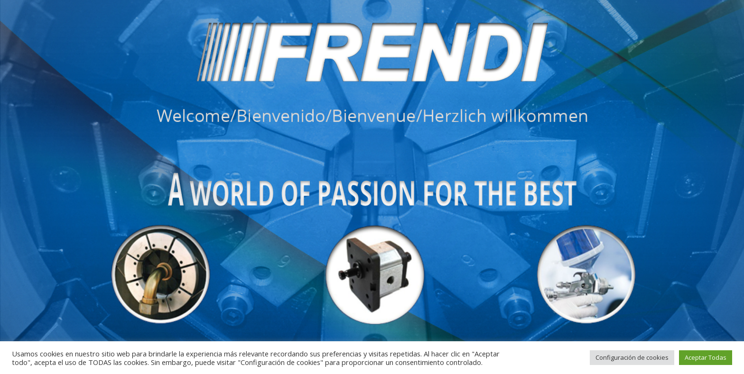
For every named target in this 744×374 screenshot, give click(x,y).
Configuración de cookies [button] (632, 357)
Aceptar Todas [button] (705, 357)
